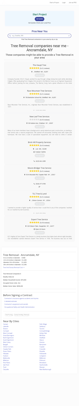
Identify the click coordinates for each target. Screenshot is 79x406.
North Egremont (8, 338)
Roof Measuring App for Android (38, 396)
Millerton (6, 360)
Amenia (42, 342)
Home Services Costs (14, 386)
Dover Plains (7, 351)
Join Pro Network (33, 386)
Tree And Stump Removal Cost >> (14, 267)
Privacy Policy (59, 389)
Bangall (5, 344)
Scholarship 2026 (60, 386)
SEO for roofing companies (63, 396)
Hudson (5, 356)
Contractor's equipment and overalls (16, 304)
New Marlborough (45, 369)
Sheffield (42, 338)
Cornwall (6, 331)
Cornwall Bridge (45, 331)
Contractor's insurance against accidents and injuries (21, 298)
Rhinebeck (43, 363)
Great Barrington (8, 335)
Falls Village (43, 324)
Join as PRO (73, 2)
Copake (42, 347)
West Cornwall (7, 333)
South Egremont (8, 340)
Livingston (43, 356)
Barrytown (43, 344)
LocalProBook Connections (63, 393)
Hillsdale (6, 354)
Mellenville (6, 358)
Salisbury (42, 326)
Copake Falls (7, 349)
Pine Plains (6, 363)
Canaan (5, 324)
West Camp (6, 342)
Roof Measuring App (34, 391)
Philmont (42, 360)
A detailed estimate (10, 301)
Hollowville (43, 354)
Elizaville (42, 351)
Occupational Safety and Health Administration (19, 307)
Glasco (42, 340)
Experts (31, 389)
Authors (58, 391)
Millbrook (43, 358)
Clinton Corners (8, 347)
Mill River (42, 335)
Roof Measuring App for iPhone (37, 393)
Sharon (5, 329)
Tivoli (4, 367)
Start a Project (54, 2)
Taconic (42, 329)
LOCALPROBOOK (14, 2)
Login (64, 2)
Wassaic (42, 367)
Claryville (6, 369)
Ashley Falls (43, 333)
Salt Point (6, 365)
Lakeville (6, 326)
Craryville (42, 349)
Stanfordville (44, 365)
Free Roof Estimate (13, 393)
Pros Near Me (12, 389)
